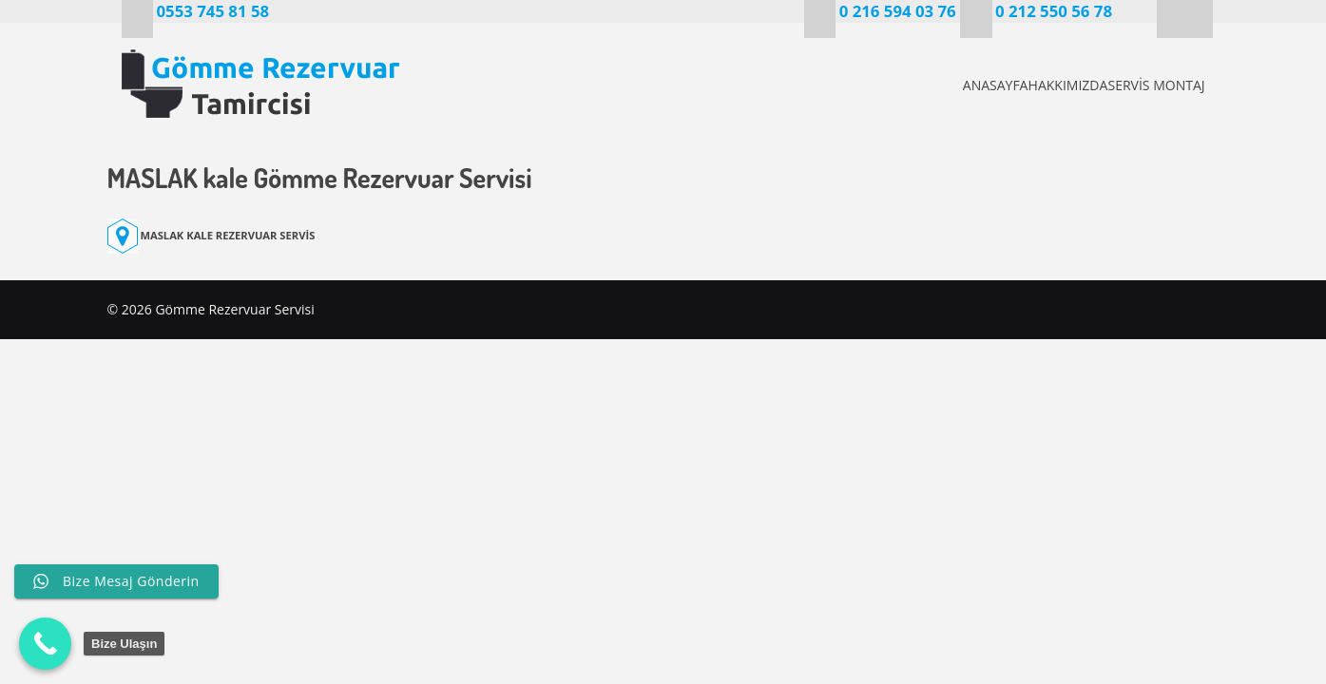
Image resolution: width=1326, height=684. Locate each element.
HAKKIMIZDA (1033, 85)
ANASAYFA (929, 85)
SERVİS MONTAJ (1153, 85)
